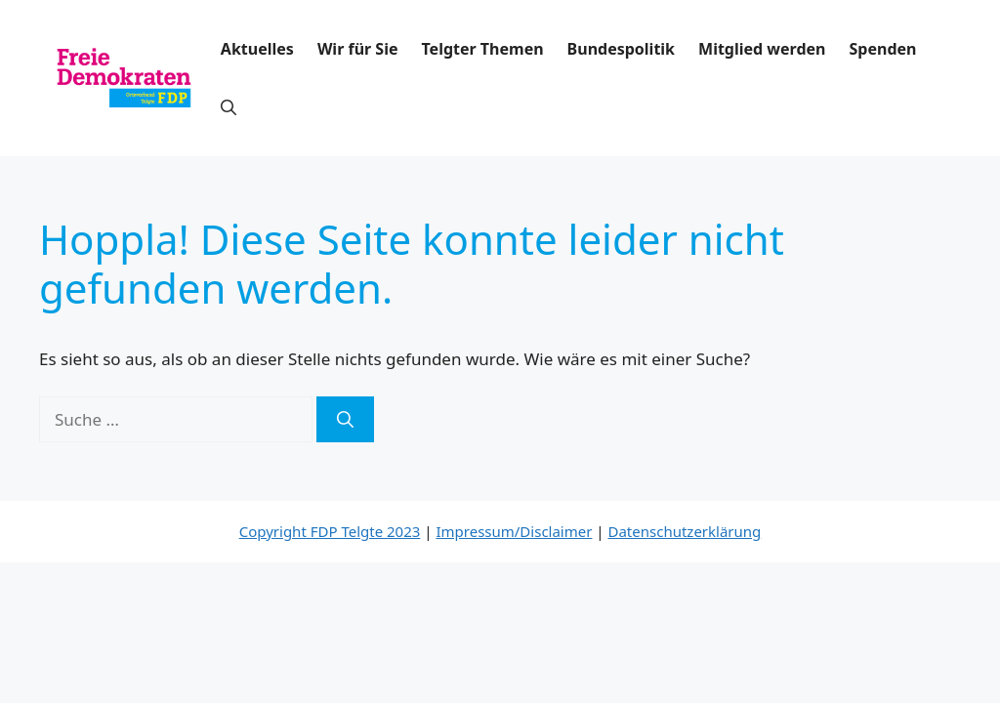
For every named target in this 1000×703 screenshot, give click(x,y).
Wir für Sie (357, 49)
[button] (228, 107)
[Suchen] (345, 419)
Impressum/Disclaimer (514, 531)
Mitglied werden (761, 49)
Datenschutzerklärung (685, 531)
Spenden (883, 49)
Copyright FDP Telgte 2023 (330, 531)
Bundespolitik (621, 49)
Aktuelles (257, 49)
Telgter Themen (483, 49)
